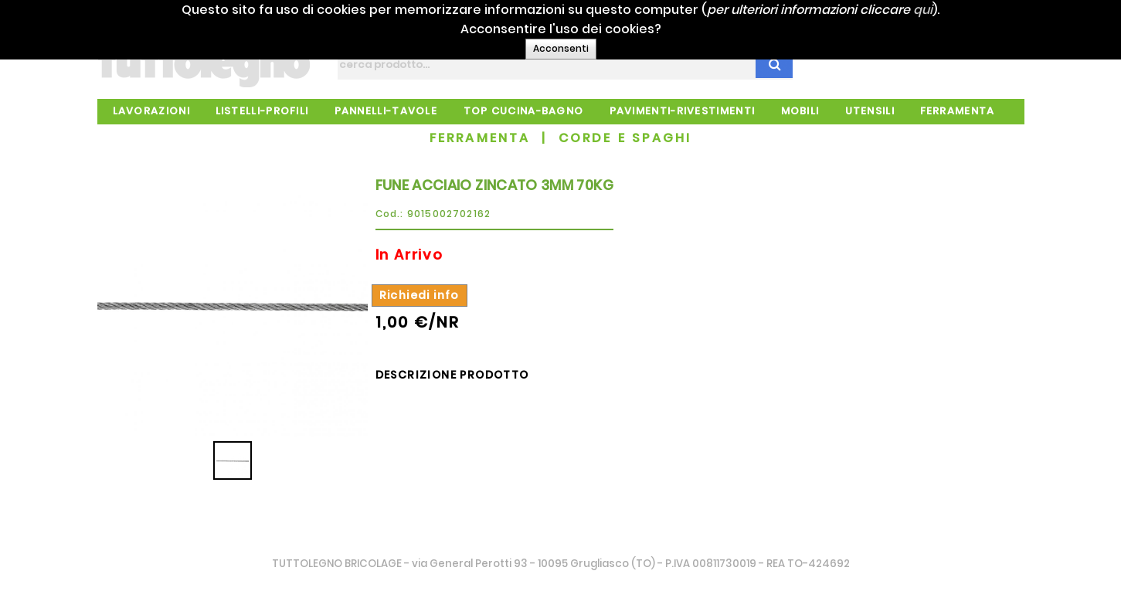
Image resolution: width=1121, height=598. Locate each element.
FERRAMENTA (480, 138)
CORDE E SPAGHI (625, 138)
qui (946, 10)
